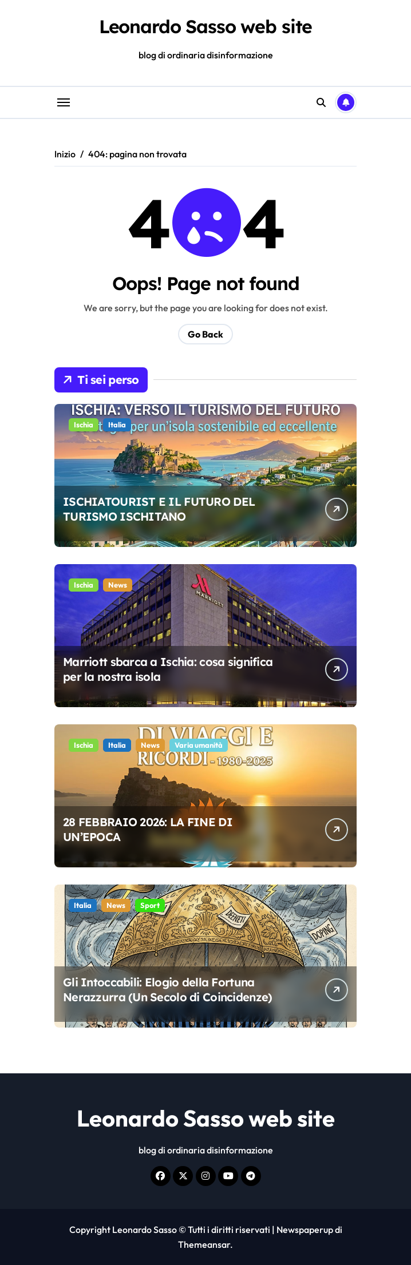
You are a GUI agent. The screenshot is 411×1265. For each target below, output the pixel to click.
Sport (150, 905)
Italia (117, 424)
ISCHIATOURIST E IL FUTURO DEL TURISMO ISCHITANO (159, 509)
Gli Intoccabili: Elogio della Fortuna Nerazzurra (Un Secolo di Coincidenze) (167, 989)
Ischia (83, 424)
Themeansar (204, 1244)
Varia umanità (199, 745)
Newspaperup (304, 1229)
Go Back (205, 334)
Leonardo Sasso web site (206, 26)
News (117, 584)
